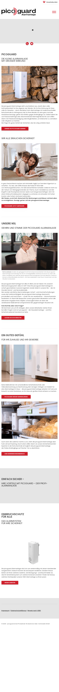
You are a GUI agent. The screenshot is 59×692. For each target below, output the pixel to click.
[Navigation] (54, 11)
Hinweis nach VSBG (34, 611)
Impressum (5, 611)
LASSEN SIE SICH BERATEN (12, 318)
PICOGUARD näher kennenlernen (16, 397)
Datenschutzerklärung (18, 611)
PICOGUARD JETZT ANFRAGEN (14, 206)
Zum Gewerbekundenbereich (14, 454)
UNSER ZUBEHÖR (9, 582)
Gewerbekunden (52, 2)
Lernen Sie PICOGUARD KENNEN (14, 128)
